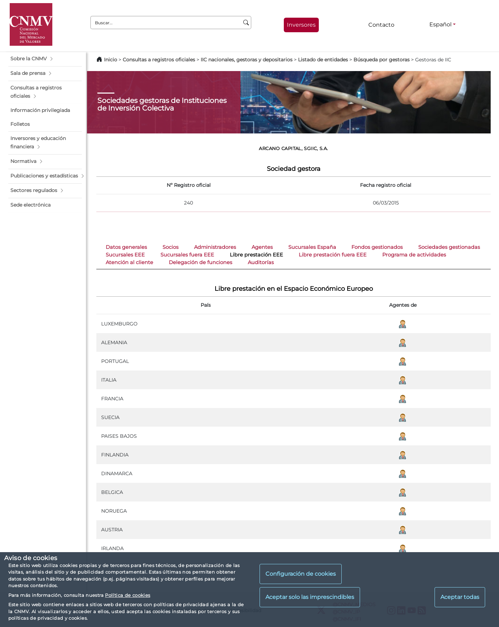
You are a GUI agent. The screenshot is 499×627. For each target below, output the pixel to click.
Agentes (262, 247)
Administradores (215, 247)
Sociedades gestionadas (449, 247)
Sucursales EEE (125, 255)
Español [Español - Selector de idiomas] (440, 24)
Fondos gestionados (377, 247)
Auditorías (261, 262)
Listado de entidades (323, 59)
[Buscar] (246, 22)
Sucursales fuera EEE (187, 255)
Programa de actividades (414, 255)
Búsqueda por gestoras (381, 59)
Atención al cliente (129, 262)
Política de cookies (127, 595)
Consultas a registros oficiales (159, 59)
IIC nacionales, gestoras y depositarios (246, 59)
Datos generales (126, 247)
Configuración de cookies (300, 574)
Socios (170, 247)
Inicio (110, 59)
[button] (45, 59)
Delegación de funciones (200, 262)
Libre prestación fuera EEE (333, 255)
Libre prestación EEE (256, 255)
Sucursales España (312, 247)
